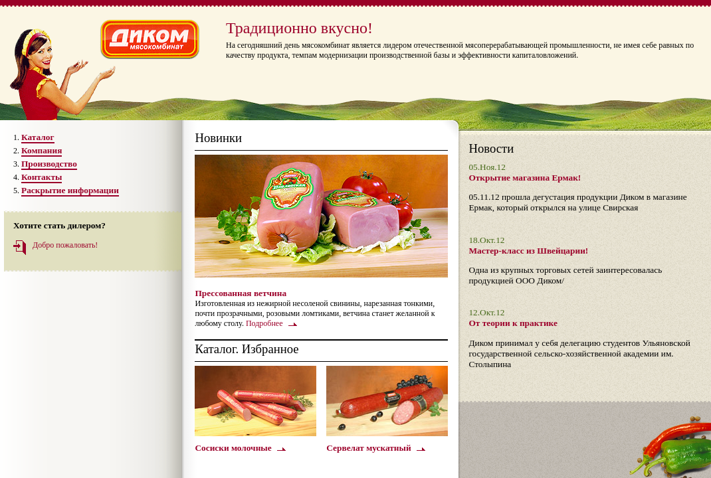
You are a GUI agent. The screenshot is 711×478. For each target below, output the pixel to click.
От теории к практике (512, 323)
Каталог (37, 137)
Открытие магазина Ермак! (524, 178)
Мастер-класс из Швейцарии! (528, 251)
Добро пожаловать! (65, 245)
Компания (41, 150)
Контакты (41, 177)
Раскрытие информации (70, 190)
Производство (49, 164)
